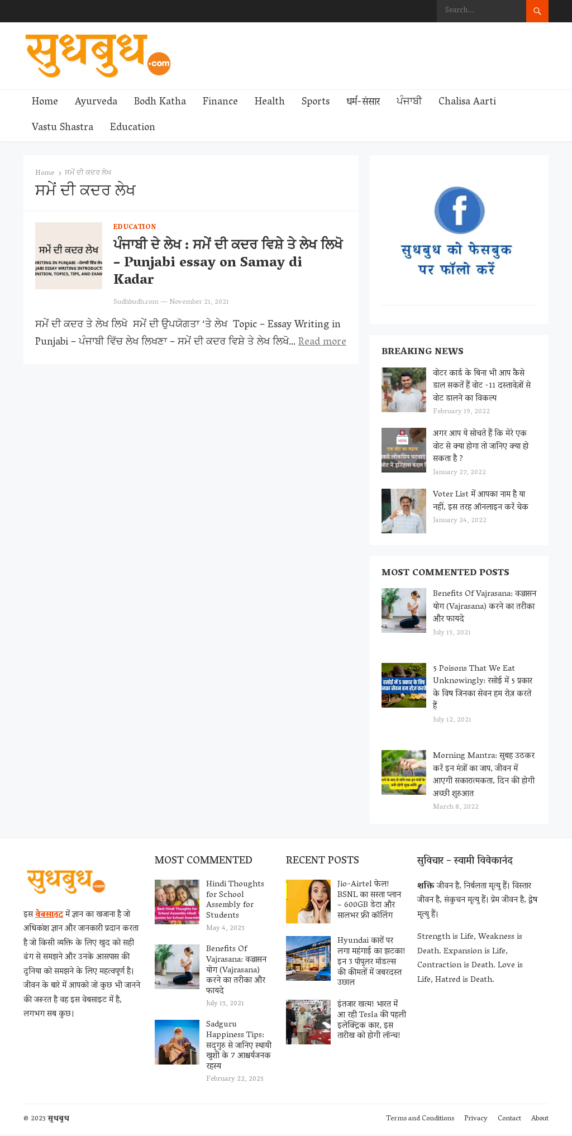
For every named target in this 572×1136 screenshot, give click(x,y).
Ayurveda (96, 102)
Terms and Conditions (420, 1121)
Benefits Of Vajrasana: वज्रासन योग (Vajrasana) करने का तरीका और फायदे (484, 608)
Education (132, 128)
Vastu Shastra (62, 128)
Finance (220, 102)
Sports (316, 102)
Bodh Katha (160, 102)
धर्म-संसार (363, 102)
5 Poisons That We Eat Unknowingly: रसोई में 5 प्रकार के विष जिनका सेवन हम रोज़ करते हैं (482, 689)
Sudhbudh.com (136, 302)
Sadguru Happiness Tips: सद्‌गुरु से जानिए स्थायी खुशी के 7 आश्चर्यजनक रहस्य (238, 1047)
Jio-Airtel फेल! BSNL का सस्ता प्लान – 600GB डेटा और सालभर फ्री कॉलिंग (369, 902)
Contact (509, 1121)
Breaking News (423, 353)
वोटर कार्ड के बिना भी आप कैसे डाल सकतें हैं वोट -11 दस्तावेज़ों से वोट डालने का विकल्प (482, 386)
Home (45, 102)
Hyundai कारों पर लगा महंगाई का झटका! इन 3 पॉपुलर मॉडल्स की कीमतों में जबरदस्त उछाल (371, 963)
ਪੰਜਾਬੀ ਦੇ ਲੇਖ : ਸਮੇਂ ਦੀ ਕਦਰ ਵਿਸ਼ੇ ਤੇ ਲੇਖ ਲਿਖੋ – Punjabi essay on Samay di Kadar (227, 264)
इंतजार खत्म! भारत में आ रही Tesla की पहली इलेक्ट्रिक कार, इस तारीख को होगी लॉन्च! (371, 1022)
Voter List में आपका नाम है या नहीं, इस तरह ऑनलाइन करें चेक (480, 502)
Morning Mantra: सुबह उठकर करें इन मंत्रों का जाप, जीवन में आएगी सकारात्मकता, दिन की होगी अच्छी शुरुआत (484, 776)
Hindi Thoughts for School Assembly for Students (235, 902)
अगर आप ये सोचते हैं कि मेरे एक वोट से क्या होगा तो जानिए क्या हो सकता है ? (480, 447)
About (540, 1121)
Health (270, 102)
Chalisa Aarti (467, 102)
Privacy (476, 1121)
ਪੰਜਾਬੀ (409, 102)
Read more (322, 342)
